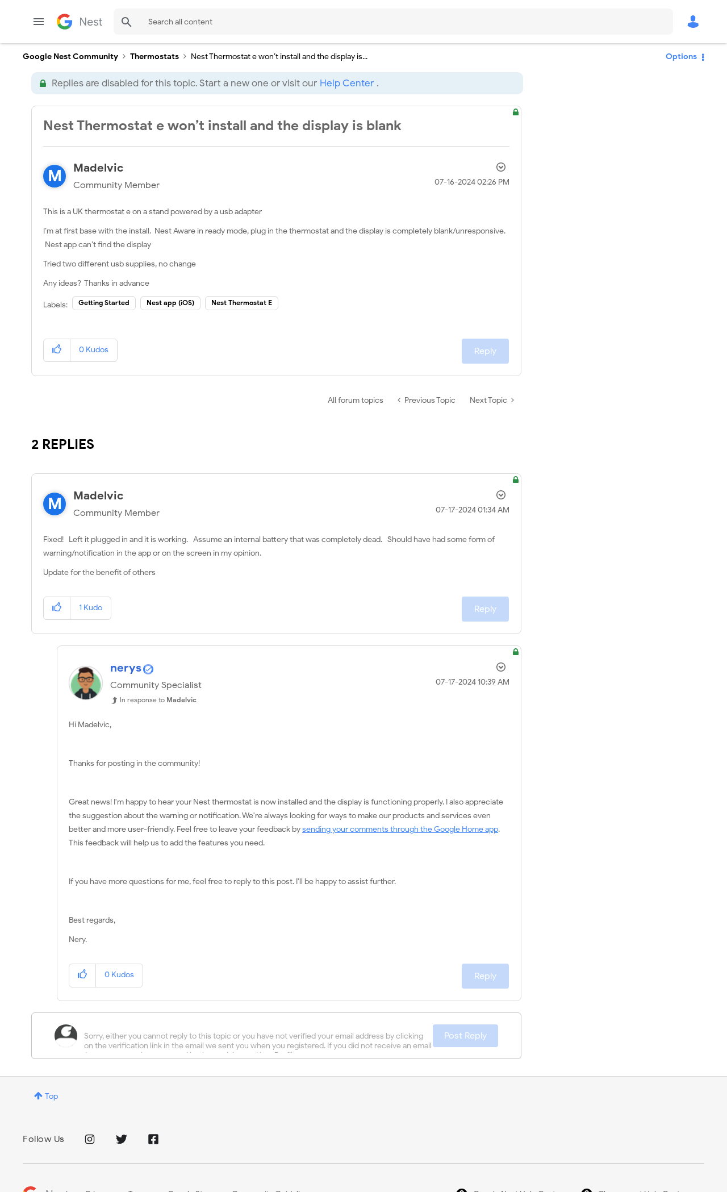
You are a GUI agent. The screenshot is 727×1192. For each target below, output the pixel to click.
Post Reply (465, 1035)
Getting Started (103, 302)
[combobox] (393, 22)
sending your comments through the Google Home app (400, 829)
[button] (57, 350)
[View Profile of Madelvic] (98, 168)
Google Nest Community (79, 21)
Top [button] (51, 1096)
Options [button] (681, 56)
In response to (158, 699)
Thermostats (154, 56)
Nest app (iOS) (170, 302)
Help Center (347, 83)
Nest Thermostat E (241, 302)
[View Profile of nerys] (125, 668)
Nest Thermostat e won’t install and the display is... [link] (279, 56)
